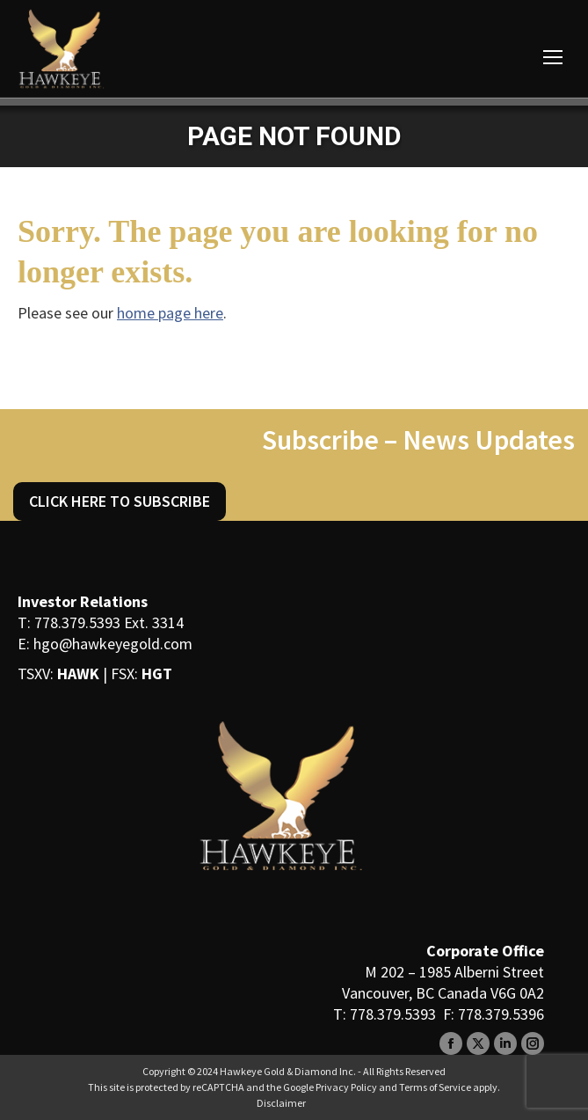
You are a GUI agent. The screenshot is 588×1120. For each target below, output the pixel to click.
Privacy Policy (346, 1087)
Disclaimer (281, 1102)
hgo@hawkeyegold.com (112, 643)
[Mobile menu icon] (552, 57)
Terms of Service (435, 1087)
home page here (170, 313)
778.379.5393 (77, 622)
